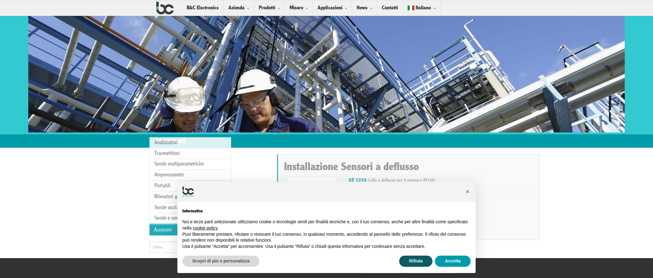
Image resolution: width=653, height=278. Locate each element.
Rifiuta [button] (416, 260)
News (362, 8)
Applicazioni (329, 8)
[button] (468, 192)
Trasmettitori (167, 123)
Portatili (162, 155)
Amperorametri (169, 144)
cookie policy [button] (205, 227)
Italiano (419, 8)
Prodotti (267, 8)
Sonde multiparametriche (179, 133)
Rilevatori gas (167, 166)
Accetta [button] (453, 260)
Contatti (390, 8)
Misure (296, 8)
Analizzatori (166, 112)
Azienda (236, 8)
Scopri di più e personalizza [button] (220, 260)
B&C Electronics (203, 8)
